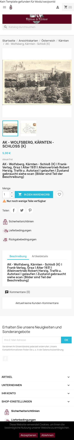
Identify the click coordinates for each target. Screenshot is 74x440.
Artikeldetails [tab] (40, 256)
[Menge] (6, 194)
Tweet (22, 210)
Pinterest (30, 210)
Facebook (5, 358)
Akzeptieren (28, 435)
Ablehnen (47, 435)
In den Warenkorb (34, 194)
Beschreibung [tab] (18, 256)
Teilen (13, 210)
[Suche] (37, 27)
